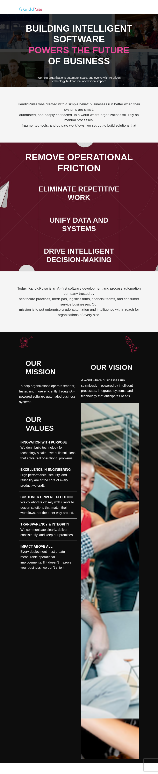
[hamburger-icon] (129, 5)
